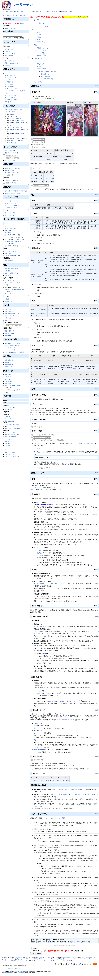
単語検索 (57, 11)
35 (18, 121)
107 (15, 140)
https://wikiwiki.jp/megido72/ (78, 17)
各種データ (40, 23)
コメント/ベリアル (10, 452)
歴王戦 (11, 80)
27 (11, 121)
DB (8, 243)
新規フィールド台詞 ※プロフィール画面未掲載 (49, 440)
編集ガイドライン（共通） (12, 343)
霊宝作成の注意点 (39, 760)
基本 (12, 241)
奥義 (38, 39)
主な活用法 (40, 64)
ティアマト (47, 687)
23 (16, 118)
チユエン (61, 701)
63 (11, 129)
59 (16, 127)
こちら (56, 462)
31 (13, 121)
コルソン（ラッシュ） (11, 454)
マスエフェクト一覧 (13, 205)
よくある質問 (9, 55)
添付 (35, 11)
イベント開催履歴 (10, 150)
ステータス (44, 26)
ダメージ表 (8, 294)
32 (16, 121)
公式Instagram (9, 381)
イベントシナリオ (10, 160)
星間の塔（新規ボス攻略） (12, 193)
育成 (19, 241)
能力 (35, 29)
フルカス (7, 443)
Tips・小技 (8, 309)
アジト (7, 73)
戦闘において (38, 58)
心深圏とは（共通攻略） (12, 180)
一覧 (51, 11)
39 (16, 123)
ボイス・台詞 (41, 55)
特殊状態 (7, 271)
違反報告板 (8, 362)
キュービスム (38, 730)
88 (13, 138)
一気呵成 (37, 489)
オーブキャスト (11, 228)
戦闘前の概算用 (19, 289)
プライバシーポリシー (23, 968)
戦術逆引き (8, 275)
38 (13, 123)
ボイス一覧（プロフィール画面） (44, 435)
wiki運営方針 (8, 366)
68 (21, 129)
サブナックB (38, 626)
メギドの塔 (10, 86)
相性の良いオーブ (46, 74)
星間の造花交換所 (12, 99)
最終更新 (64, 11)
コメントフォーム (39, 82)
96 (23, 138)
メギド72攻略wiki (10, 407)
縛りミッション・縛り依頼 (17, 91)
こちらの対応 (76, 942)
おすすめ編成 (41, 68)
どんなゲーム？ (9, 49)
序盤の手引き (9, 51)
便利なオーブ (9, 230)
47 (26, 123)
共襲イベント (11, 82)
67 (18, 129)
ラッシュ (9, 237)
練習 (10, 352)
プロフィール (41, 50)
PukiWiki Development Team (21, 971)
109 (12, 143)
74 (11, 134)
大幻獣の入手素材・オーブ (12, 172)
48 (7, 125)
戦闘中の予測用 (9, 289)
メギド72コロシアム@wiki (12, 390)
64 (13, 129)
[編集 (13, 19)
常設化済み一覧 (11, 155)
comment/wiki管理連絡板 (12, 425)
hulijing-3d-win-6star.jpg (43, 958)
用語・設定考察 (9, 331)
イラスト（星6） (39, 142)
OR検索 (16, 38)
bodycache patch (10, 972)
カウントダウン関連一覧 (13, 325)
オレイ (45, 653)
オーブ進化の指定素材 (11, 246)
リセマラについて (10, 53)
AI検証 (7, 299)
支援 (38, 61)
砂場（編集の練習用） (11, 436)
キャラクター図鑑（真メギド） (14, 434)
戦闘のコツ (8, 65)
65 (16, 129)
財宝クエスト (11, 75)
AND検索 (8, 38)
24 (18, 118)
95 (21, 138)
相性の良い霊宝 (46, 76)
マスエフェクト (42, 42)
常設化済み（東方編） (13, 158)
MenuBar (7, 416)
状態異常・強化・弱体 (11, 268)
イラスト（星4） (39, 139)
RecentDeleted (9, 409)
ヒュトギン (8, 439)
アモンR (54, 701)
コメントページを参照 (58, 818)
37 (11, 123)
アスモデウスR (70, 701)
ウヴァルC (51, 653)
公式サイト (8, 374)
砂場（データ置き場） (87, 443)
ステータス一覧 (11, 203)
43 (21, 123)
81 (21, 134)
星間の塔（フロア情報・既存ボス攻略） (16, 191)
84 (26, 134)
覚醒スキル (40, 37)
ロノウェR (46, 626)
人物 (35, 45)
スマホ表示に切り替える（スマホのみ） (14, 15)
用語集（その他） (10, 333)
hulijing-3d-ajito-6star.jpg (67, 958)
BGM (6, 320)
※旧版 (12, 243)
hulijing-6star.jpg (20, 960)
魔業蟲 (39, 553)
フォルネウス (9, 447)
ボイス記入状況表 (39, 452)
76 (16, 134)
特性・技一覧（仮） (13, 207)
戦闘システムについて (11, 63)
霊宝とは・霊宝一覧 (11, 251)
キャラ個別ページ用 (13, 345)
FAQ (8, 241)
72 (26, 129)
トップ (5, 11)
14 (11, 116)
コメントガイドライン (11, 350)
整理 (15, 241)
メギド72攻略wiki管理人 (12, 968)
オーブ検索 (8, 232)
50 (11, 127)
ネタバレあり (38, 427)
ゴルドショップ (11, 95)
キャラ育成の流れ (10, 61)
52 (13, 127)
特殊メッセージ (9, 318)
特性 (38, 32)
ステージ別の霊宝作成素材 (12, 255)
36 (21, 121)
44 (23, 123)
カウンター (15, 237)
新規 (47, 11)
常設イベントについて (11, 153)
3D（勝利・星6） (39, 144)
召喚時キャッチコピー (44, 48)
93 (18, 138)
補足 (38, 448)
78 (18, 134)
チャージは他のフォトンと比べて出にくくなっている (51, 583)
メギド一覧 (8, 201)
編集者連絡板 (9, 360)
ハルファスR (65, 631)
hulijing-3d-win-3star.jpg (19, 958)
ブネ (6, 450)
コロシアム (10, 84)
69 (23, 129)
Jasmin (20, 972)
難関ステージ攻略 (10, 112)
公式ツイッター (9, 379)
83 (23, 134)
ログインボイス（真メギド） (13, 456)
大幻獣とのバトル (10, 170)
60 (18, 127)
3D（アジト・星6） (40, 147)
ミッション (10, 88)
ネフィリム (41, 636)
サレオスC (37, 646)
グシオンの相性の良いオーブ (65, 720)
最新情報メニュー (10, 421)
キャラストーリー (10, 215)
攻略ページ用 (11, 348)
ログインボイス (9, 316)
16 (13, 116)
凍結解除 (16, 11)
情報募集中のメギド (43, 468)
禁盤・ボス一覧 (11, 183)
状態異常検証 (9, 301)
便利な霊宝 (8, 253)
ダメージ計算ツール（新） (12, 283)
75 (13, 134)
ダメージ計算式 (9, 280)
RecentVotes (8, 413)
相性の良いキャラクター (48, 71)
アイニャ (46, 553)
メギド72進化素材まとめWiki (13, 385)
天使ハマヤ (37, 740)
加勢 (31, 489)
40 (18, 123)
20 (11, 118)
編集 (11, 11)
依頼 (16, 88)
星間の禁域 (8, 168)
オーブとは (8, 226)
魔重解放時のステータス (41, 185)
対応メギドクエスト (47, 79)
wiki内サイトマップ (10, 28)
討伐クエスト (18, 168)
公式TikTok (8, 383)
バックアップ (28, 11)
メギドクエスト (11, 77)
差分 (21, 11)
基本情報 (36, 20)
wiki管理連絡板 (9, 364)
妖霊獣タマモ (38, 723)
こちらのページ (56, 808)
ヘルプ (70, 11)
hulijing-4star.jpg (39, 960)
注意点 (39, 66)
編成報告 (14, 352)
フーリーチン (23, 4)
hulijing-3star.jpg (59, 960)
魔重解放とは (9, 261)
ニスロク (7, 441)
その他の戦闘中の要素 (11, 273)
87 (11, 138)
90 (16, 138)
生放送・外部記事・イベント (13, 313)
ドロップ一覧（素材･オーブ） (13, 110)
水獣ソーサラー (39, 749)
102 (12, 140)
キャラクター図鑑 (10, 213)
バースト (20, 237)
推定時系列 (8, 335)
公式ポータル (9, 377)
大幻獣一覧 (9, 175)
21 (13, 118)
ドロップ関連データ (11, 311)
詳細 (21, 23)
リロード (41, 11)
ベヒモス (48, 701)
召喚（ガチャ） (9, 102)
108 (19, 140)
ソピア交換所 (11, 97)
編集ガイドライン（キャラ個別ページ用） (72, 789)
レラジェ (7, 445)
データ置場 (20, 352)
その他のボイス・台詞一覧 (42, 437)
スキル (39, 34)
